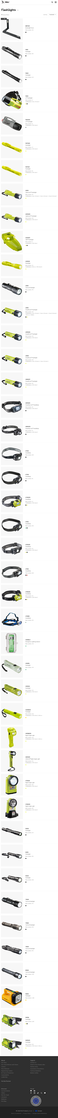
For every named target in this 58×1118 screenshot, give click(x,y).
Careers (3, 1067)
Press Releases (5, 1069)
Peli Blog (3, 1101)
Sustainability (5, 1075)
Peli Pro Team (5, 1095)
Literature (4, 1097)
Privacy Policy (27, 1113)
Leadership (4, 1077)
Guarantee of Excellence (37, 1069)
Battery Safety (34, 1073)
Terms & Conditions (16, 1113)
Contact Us (33, 1063)
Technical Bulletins (35, 1071)
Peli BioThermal (6, 1081)
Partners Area (34, 1067)
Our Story (4, 1063)
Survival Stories (5, 1091)
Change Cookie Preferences (40, 1113)
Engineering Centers (7, 1071)
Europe (38, 1111)
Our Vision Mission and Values (9, 1065)
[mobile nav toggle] (56, 2)
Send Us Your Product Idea (37, 1065)
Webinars (4, 1099)
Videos (3, 1093)
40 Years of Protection (7, 1073)
